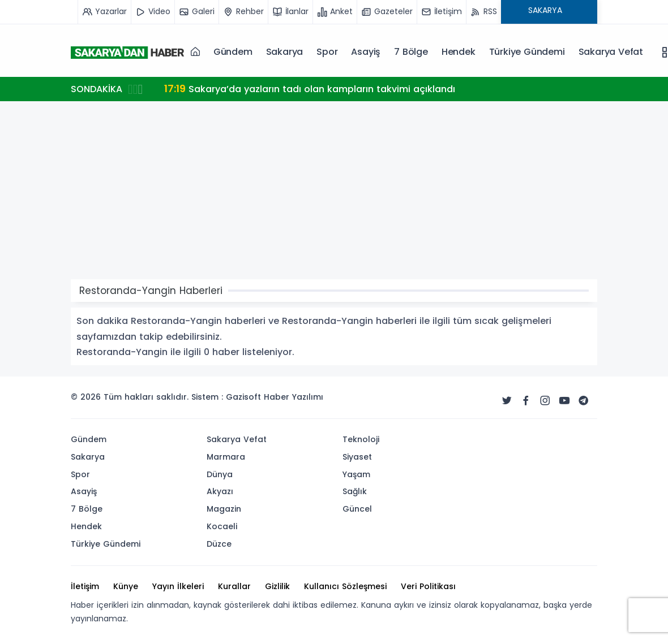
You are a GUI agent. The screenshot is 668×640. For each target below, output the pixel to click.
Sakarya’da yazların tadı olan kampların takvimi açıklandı (309, 88)
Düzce (219, 544)
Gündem (232, 51)
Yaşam (356, 474)
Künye (125, 586)
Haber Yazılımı (293, 397)
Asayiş (365, 51)
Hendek (459, 51)
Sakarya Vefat (611, 51)
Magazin (224, 508)
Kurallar (234, 586)
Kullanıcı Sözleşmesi (345, 586)
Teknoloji (360, 439)
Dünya (220, 474)
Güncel (357, 508)
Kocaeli (222, 526)
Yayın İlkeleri (178, 586)
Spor (326, 51)
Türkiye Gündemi (527, 51)
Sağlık (354, 491)
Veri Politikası (428, 586)
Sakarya (284, 51)
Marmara (226, 456)
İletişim (85, 586)
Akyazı (220, 491)
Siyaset (357, 456)
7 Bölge (411, 51)
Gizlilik (277, 586)
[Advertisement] (334, 194)
